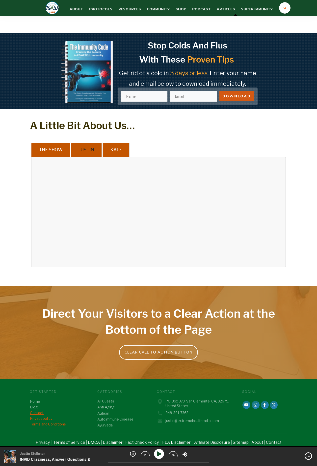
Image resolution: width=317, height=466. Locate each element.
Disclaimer (113, 442)
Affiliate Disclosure (211, 442)
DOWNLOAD (236, 79)
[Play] (159, 454)
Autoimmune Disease (115, 419)
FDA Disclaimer (176, 442)
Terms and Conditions (48, 424)
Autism (103, 413)
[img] (308, 456)
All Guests (105, 401)
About (257, 442)
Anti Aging (105, 407)
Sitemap (241, 442)
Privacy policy (41, 418)
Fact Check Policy (142, 442)
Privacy (43, 442)
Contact (37, 413)
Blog (34, 407)
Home (35, 401)
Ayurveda (105, 425)
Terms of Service (69, 442)
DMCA (94, 442)
